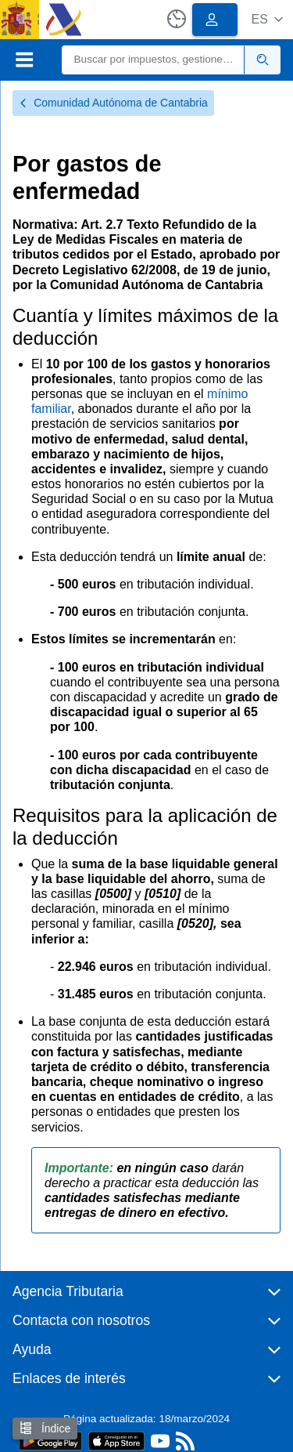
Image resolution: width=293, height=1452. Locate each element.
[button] (267, 19)
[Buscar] (153, 59)
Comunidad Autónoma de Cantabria (113, 102)
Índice (45, 1428)
